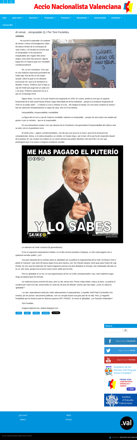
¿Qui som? (22, 415)
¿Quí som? (18, 18)
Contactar (116, 18)
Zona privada (100, 18)
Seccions (34, 18)
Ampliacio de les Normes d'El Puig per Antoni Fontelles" (125, 370)
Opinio (27, 313)
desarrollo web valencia (128, 437)
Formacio (66, 18)
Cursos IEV (8, 25)
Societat (45, 313)
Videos (23, 419)
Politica (36, 313)
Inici (4, 18)
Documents (83, 18)
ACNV (19, 313)
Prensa (69, 419)
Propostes (49, 18)
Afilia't (68, 415)
